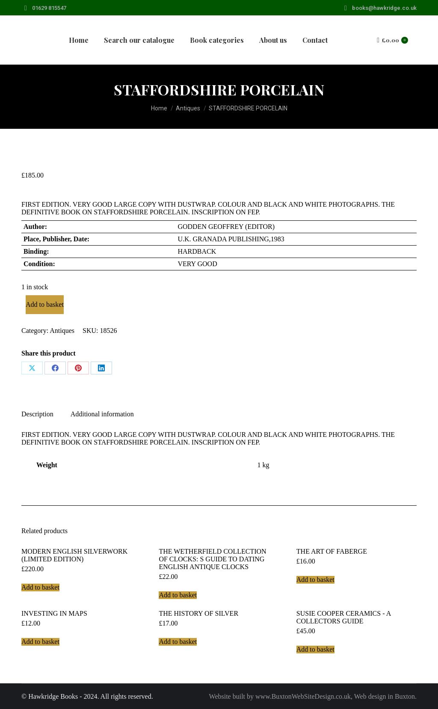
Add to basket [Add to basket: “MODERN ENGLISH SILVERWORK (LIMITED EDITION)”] (40, 587)
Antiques (62, 330)
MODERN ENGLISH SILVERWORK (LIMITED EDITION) (74, 555)
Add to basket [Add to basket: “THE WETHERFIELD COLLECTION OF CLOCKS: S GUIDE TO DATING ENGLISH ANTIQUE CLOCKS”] (178, 595)
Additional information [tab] (102, 414)
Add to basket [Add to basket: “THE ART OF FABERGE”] (315, 579)
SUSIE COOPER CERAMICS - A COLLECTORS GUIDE (343, 617)
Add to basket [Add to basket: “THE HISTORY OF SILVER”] (178, 641)
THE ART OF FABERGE (331, 551)
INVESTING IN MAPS (54, 613)
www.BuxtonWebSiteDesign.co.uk (303, 696)
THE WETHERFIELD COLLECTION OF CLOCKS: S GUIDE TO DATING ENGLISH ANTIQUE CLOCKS (212, 559)
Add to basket (45, 304)
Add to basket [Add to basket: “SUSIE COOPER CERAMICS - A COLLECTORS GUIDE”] (315, 649)
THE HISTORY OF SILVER (198, 613)
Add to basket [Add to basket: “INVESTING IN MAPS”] (40, 641)
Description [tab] (37, 414)
